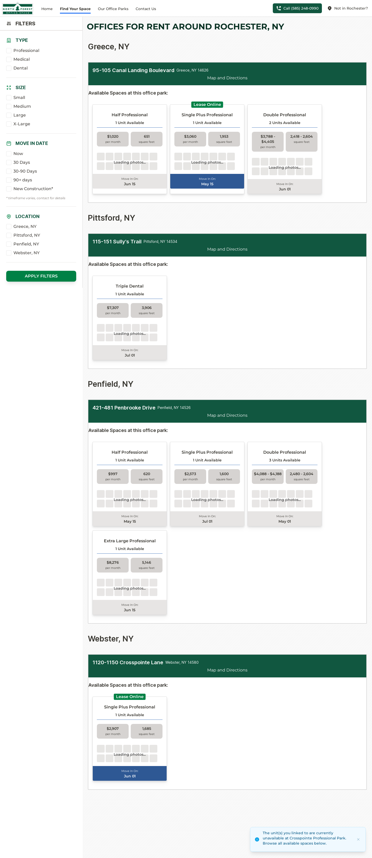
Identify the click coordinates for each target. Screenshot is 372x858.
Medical (21, 59)
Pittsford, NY (26, 235)
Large (19, 115)
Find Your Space (75, 8)
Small (19, 97)
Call (297, 8)
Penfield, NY (26, 244)
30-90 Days (25, 171)
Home (47, 8)
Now (18, 153)
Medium (22, 106)
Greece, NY (24, 226)
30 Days (21, 162)
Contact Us (146, 8)
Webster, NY (26, 252)
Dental (20, 68)
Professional (26, 50)
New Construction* (33, 188)
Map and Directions (227, 77)
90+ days (22, 179)
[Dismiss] (358, 839)
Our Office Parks (113, 8)
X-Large (21, 123)
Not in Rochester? (347, 8)
